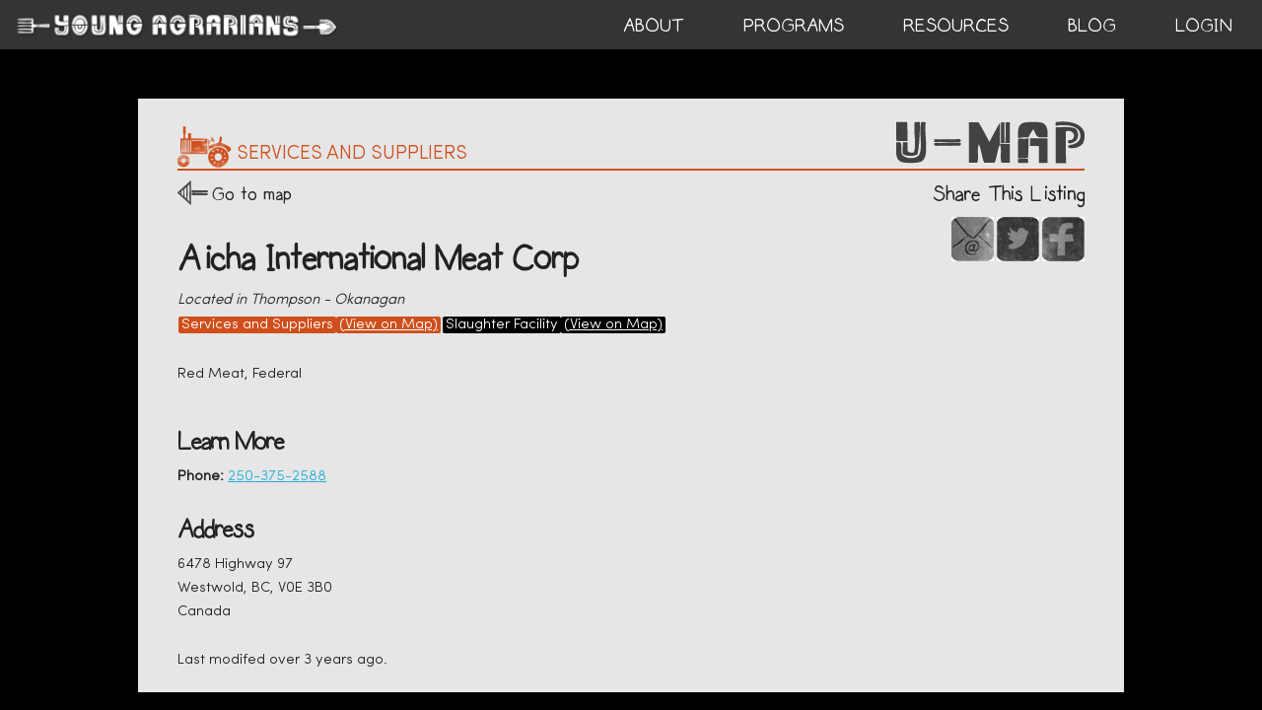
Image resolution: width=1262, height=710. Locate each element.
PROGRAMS (793, 25)
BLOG (1092, 25)
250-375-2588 (277, 476)
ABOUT (653, 25)
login (1203, 25)
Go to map (252, 193)
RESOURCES (956, 25)
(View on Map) (388, 325)
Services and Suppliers (257, 325)
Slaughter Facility (502, 325)
